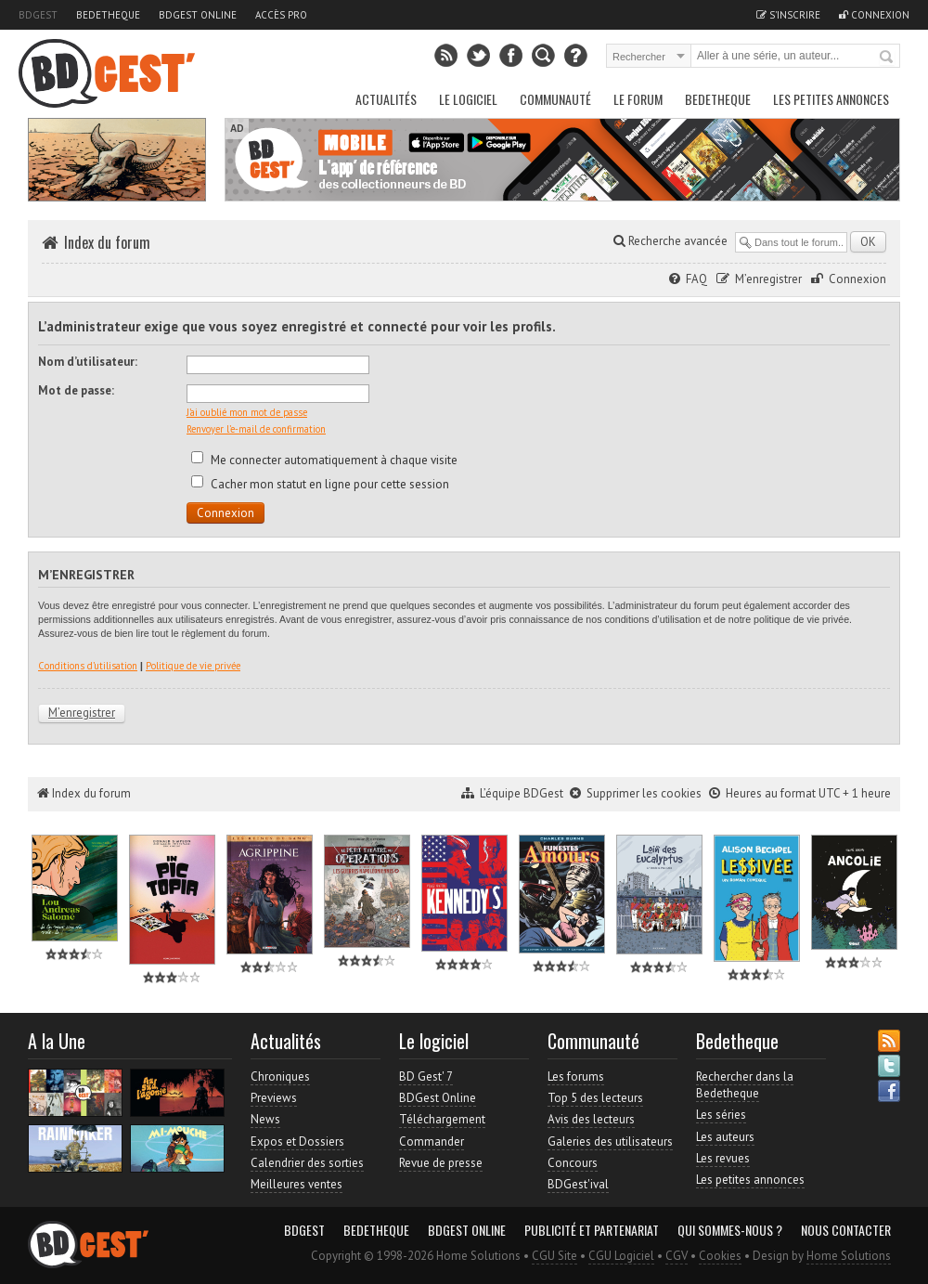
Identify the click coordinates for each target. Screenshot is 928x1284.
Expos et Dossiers (297, 1141)
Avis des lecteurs (591, 1119)
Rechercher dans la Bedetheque (744, 1085)
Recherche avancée (670, 241)
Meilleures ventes (296, 1184)
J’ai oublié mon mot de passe (247, 412)
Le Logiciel (468, 99)
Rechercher (887, 57)
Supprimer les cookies (644, 793)
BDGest (38, 14)
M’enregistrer (768, 279)
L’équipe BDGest (521, 793)
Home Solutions (848, 1256)
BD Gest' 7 (426, 1076)
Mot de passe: (76, 390)
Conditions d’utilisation (87, 665)
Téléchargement (442, 1119)
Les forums (576, 1076)
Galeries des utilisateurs (610, 1141)
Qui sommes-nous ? (729, 1230)
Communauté (555, 99)
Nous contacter (846, 1230)
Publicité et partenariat (591, 1230)
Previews (274, 1098)
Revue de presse (441, 1163)
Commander (431, 1141)
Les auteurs (725, 1137)
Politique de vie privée (193, 665)
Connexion (874, 14)
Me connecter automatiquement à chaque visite (324, 460)
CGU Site (554, 1256)
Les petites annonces (831, 99)
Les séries (721, 1114)
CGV (676, 1256)
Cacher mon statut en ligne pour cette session (320, 484)
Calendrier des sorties (307, 1163)
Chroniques (280, 1076)
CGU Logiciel (621, 1256)
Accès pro (281, 14)
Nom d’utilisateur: (87, 362)
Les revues (723, 1158)
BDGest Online (198, 14)
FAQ (696, 279)
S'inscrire (788, 14)
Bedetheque (108, 14)
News (265, 1119)
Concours (573, 1163)
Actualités (386, 99)
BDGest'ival (578, 1184)
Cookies (720, 1256)
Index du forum (107, 242)
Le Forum (638, 99)
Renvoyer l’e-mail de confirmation (256, 428)
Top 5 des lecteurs (595, 1098)
